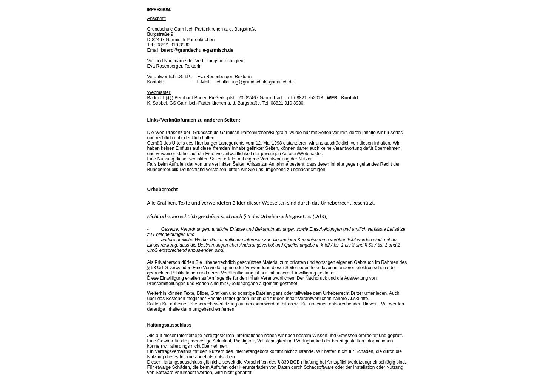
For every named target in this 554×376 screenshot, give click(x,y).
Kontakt (349, 97)
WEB (332, 97)
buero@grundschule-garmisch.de (197, 50)
